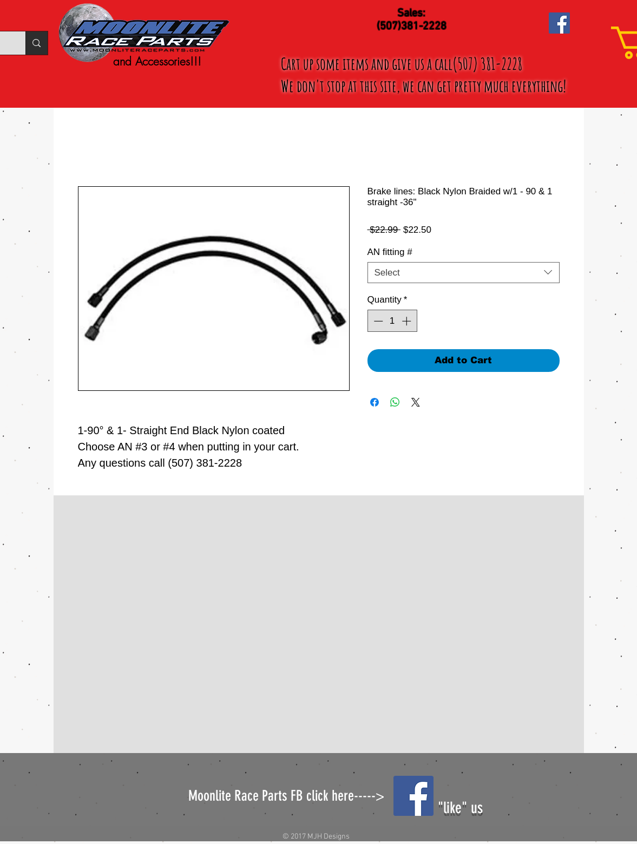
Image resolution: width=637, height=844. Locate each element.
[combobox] (463, 272)
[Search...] (36, 43)
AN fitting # (389, 252)
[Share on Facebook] (374, 402)
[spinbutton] (392, 321)
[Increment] (407, 321)
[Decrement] (377, 321)
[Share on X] (415, 402)
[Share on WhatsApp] (395, 402)
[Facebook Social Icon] (559, 23)
